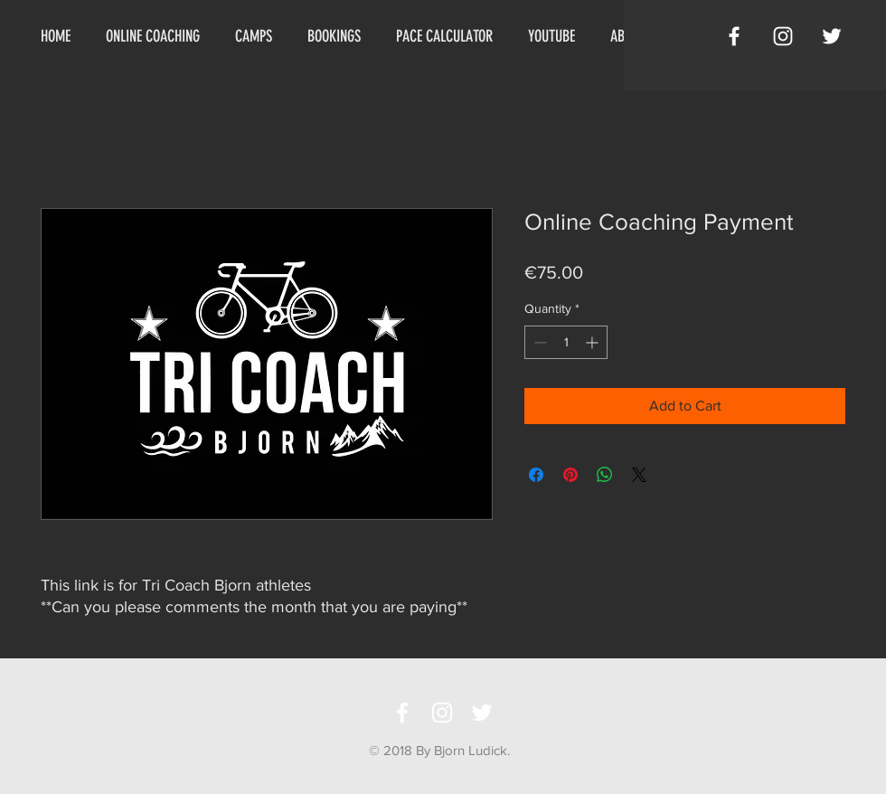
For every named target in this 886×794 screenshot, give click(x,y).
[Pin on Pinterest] (570, 475)
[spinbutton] (566, 342)
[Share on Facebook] (536, 475)
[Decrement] (538, 342)
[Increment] (593, 342)
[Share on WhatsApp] (605, 475)
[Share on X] (639, 475)
